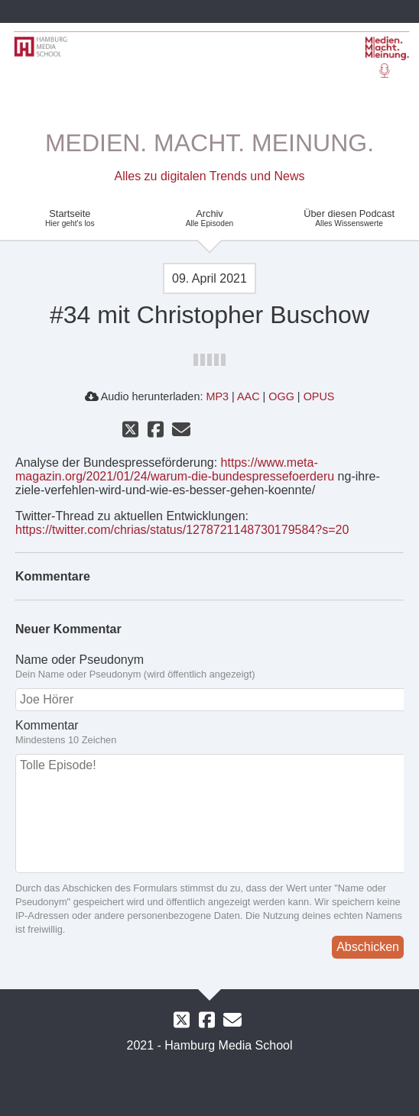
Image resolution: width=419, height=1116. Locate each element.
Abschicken (367, 946)
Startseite (70, 218)
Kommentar (209, 732)
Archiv (210, 218)
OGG (281, 396)
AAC (248, 396)
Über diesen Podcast (349, 218)
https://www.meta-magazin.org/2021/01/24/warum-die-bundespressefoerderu (174, 469)
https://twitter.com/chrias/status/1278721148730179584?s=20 (182, 529)
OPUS (319, 396)
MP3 (217, 396)
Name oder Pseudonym (209, 667)
